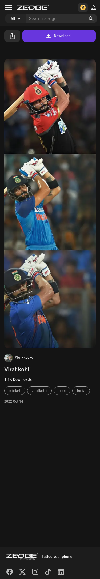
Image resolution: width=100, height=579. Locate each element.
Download (58, 36)
